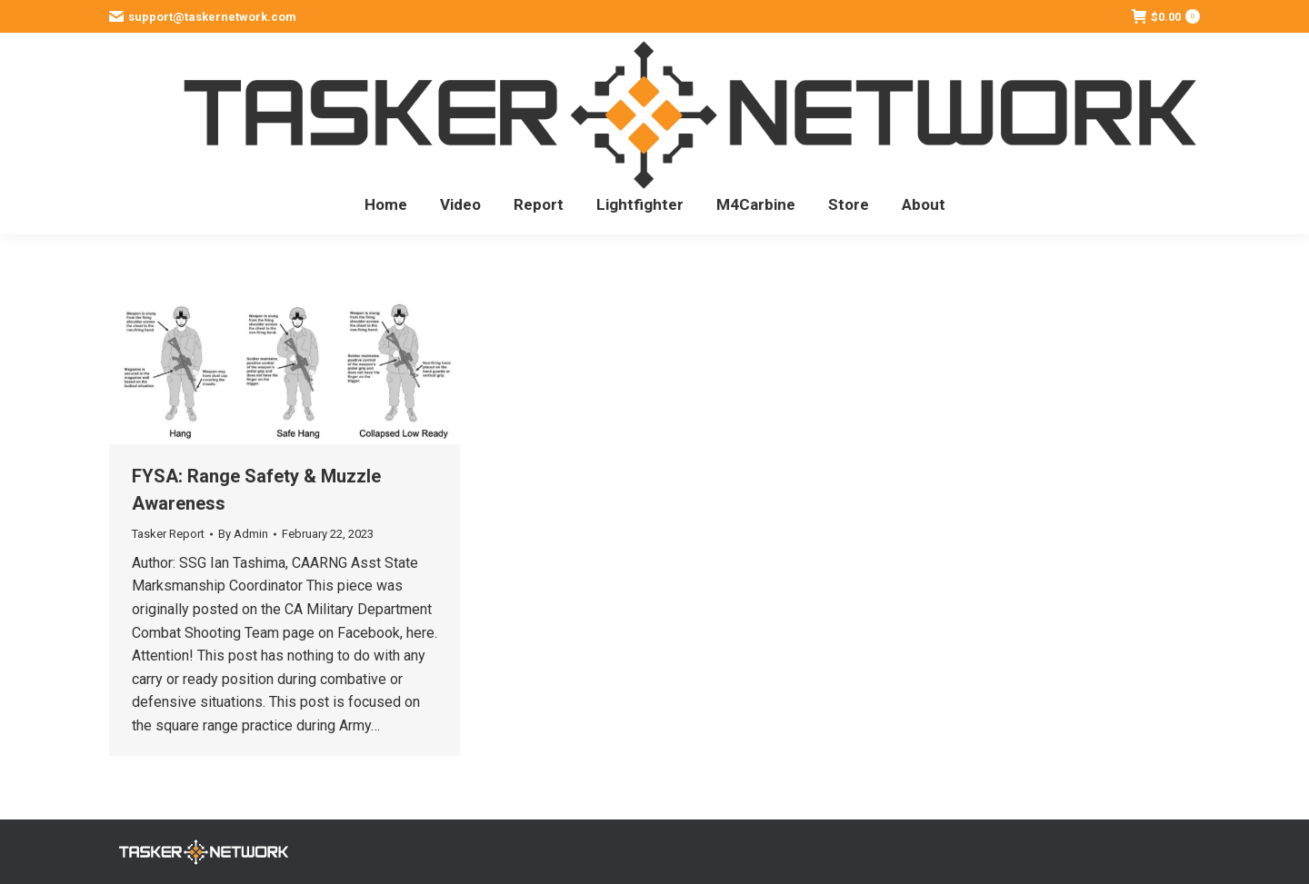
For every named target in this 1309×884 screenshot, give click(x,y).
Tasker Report (168, 534)
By (243, 534)
